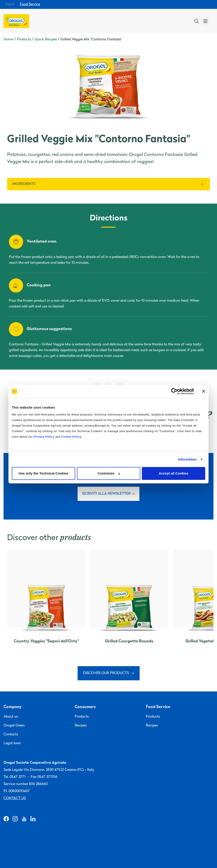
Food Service (30, 4)
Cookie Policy (71, 436)
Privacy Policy (44, 436)
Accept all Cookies (173, 473)
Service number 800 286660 (26, 784)
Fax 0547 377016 (44, 777)
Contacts (11, 734)
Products (24, 39)
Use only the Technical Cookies (43, 473)
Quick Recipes (45, 39)
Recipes (81, 725)
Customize (109, 473)
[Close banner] (203, 391)
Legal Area (12, 743)
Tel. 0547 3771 (15, 777)
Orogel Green (14, 725)
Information (187, 459)
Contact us (15, 798)
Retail (9, 4)
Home (8, 39)
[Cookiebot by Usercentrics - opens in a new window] (174, 391)
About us (11, 716)
